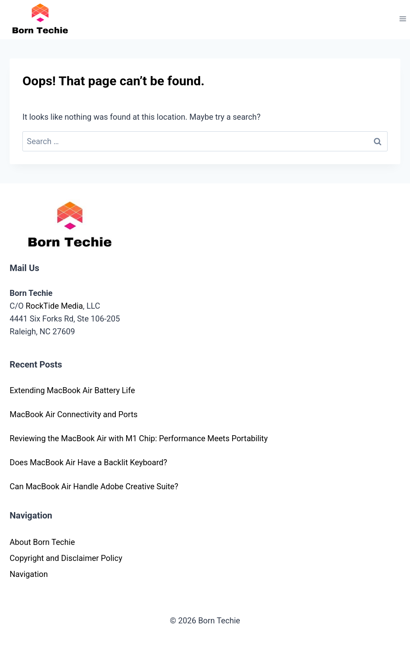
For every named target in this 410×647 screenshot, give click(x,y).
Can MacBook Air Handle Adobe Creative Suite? (94, 486)
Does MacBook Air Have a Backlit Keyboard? (88, 462)
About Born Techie (42, 542)
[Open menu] (402, 18)
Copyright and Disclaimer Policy (66, 558)
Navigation (29, 574)
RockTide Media (54, 306)
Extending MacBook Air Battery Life (72, 390)
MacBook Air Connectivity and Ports (74, 414)
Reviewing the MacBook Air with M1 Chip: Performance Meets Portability (139, 438)
